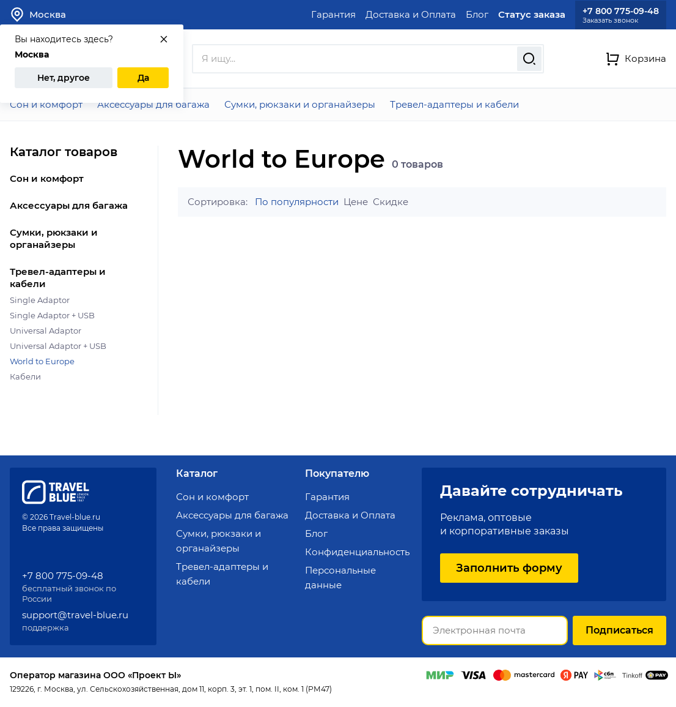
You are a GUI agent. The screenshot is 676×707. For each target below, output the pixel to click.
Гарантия (333, 14)
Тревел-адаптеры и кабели (454, 104)
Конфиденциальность (357, 552)
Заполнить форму (509, 568)
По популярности (297, 202)
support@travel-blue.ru (75, 615)
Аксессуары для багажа (153, 104)
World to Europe (42, 361)
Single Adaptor (40, 300)
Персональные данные (340, 577)
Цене (356, 202)
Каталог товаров (63, 152)
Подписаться (619, 630)
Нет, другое (63, 77)
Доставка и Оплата (411, 14)
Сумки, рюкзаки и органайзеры (299, 104)
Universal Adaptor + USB (58, 346)
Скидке (390, 202)
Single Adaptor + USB (52, 315)
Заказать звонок (610, 20)
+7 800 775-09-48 (620, 11)
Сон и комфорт (46, 104)
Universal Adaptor (45, 330)
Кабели (25, 376)
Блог (477, 14)
